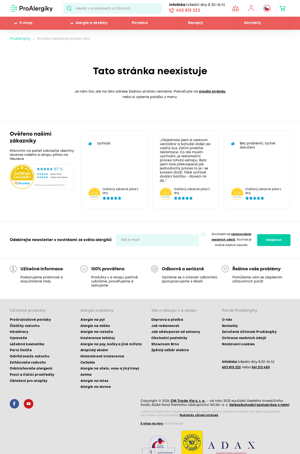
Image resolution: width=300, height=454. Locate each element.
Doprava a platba (167, 319)
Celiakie (87, 362)
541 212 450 (261, 367)
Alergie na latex (94, 381)
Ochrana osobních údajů (244, 338)
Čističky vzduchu (25, 326)
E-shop (26, 23)
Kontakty (252, 23)
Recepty (195, 23)
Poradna (140, 23)
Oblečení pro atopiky (29, 381)
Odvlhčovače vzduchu (29, 356)
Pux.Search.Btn (69, 8)
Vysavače (18, 338)
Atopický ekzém (94, 350)
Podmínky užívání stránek (199, 415)
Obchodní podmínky (169, 338)
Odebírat (273, 240)
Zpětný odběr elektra (170, 350)
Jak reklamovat (165, 326)
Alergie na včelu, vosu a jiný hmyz (109, 368)
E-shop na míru (152, 423)
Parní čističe (21, 350)
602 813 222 (188, 10)
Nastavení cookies (238, 344)
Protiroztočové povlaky (30, 319)
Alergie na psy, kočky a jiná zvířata (111, 344)
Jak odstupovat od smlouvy (175, 332)
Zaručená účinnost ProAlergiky (249, 332)
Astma (86, 374)
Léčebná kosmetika (27, 344)
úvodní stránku (212, 91)
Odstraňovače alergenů (31, 368)
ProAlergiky (20, 38)
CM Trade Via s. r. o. (188, 401)
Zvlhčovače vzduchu (28, 362)
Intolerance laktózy (97, 338)
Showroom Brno (165, 344)
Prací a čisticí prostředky (32, 374)
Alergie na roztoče (96, 332)
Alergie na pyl (92, 319)
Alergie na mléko (95, 326)
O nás (227, 319)
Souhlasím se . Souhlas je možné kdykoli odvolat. (231, 240)
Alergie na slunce (95, 386)
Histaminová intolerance (102, 356)
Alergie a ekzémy (92, 23)
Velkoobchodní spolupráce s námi (259, 405)
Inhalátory (19, 332)
